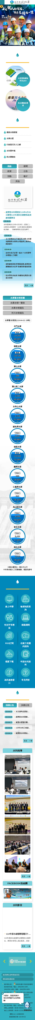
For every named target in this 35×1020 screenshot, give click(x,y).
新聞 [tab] (26, 166)
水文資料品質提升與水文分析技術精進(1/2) (17, 711)
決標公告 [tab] (25, 705)
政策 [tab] (9, 171)
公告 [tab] (26, 171)
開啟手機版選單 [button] (2, 2)
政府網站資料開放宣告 (11, 975)
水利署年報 (11, 151)
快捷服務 (17, 585)
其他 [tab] (17, 181)
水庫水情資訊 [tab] (17, 308)
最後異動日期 (13, 1017)
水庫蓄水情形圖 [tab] (17, 298)
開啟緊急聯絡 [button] (1, 6)
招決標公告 (17, 696)
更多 (26, 285)
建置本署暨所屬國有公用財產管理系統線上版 (17, 722)
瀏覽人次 (13, 1014)
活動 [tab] (9, 176)
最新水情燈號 (12, 132)
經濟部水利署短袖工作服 (17, 733)
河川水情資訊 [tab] (17, 313)
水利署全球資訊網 (19, 2)
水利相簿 (17, 750)
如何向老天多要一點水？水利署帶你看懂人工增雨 (17, 252)
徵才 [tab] (26, 176)
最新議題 (17, 59)
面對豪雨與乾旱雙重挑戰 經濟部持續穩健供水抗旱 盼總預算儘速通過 (17, 263)
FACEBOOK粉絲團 (17, 883)
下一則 (31, 961)
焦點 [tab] (9, 166)
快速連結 (17, 124)
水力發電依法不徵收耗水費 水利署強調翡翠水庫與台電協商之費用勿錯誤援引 (17, 239)
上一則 (4, 961)
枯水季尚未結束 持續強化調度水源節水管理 (17, 275)
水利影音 (17, 905)
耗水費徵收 (11, 157)
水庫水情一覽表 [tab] (17, 303)
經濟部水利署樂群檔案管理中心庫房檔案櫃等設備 (17, 717)
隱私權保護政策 (9, 979)
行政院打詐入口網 (14, 145)
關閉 (2, 993)
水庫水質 (10, 138)
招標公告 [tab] (10, 705)
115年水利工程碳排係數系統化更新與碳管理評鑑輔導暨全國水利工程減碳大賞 (17, 728)
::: (0, 971)
